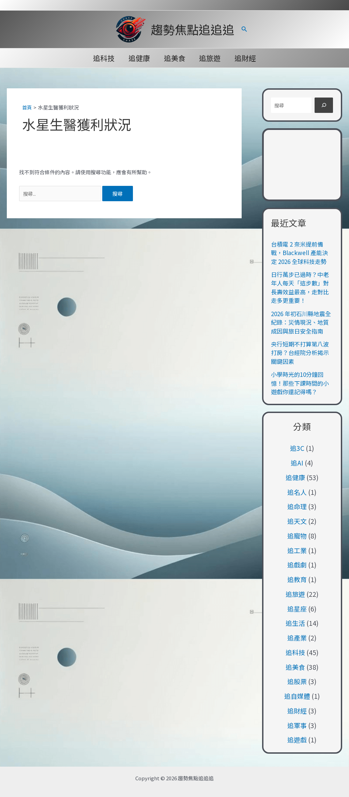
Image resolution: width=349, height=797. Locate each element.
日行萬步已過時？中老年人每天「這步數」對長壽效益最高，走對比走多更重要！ (300, 287)
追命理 (297, 506)
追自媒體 (297, 695)
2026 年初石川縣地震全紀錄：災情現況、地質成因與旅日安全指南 (301, 322)
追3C (297, 448)
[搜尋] (324, 105)
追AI (297, 462)
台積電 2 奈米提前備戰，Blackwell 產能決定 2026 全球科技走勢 (299, 253)
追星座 (297, 608)
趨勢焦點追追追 (192, 29)
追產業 (297, 637)
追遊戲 (297, 739)
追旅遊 (210, 58)
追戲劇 (297, 564)
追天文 (297, 521)
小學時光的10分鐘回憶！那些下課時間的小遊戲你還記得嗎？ (300, 383)
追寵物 (297, 535)
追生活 (295, 623)
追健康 (139, 58)
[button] (244, 29)
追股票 (297, 681)
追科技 (103, 58)
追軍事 (297, 725)
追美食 (174, 58)
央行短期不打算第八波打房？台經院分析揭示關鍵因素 (300, 353)
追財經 (246, 58)
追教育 (297, 579)
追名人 (297, 492)
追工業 (297, 550)
